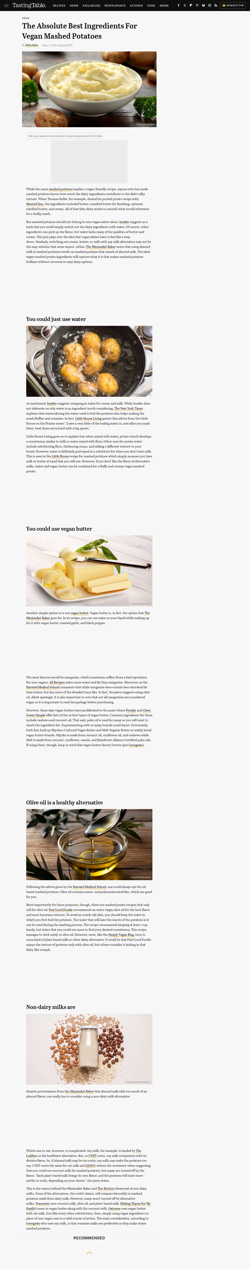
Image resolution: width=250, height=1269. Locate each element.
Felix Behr (32, 45)
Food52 (131, 710)
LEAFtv (90, 1165)
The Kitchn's (106, 1188)
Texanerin (42, 1203)
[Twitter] (185, 6)
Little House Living (88, 418)
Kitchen (136, 5)
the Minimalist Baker (79, 1091)
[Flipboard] (191, 6)
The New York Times (128, 408)
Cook (151, 5)
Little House (60, 456)
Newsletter (233, 5)
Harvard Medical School (42, 687)
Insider (124, 222)
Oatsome (114, 1208)
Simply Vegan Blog (121, 934)
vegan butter (79, 613)
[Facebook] (178, 6)
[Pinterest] (197, 6)
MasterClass (34, 204)
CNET (92, 1155)
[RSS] (216, 6)
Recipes (59, 5)
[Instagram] (209, 6)
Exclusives (91, 5)
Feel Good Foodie (61, 909)
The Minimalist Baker (101, 246)
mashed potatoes (61, 189)
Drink (164, 5)
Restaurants (115, 5)
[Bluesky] (203, 6)
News (74, 5)
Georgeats (136, 745)
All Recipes (57, 682)
